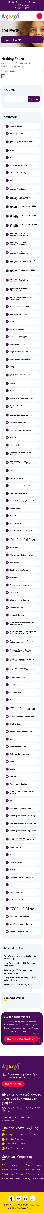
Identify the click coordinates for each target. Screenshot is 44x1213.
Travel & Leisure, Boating (21, 877)
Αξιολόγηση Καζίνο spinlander (23, 555)
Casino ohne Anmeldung (21, 391)
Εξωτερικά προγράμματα (15, 1178)
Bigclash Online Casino (20, 352)
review (13, 801)
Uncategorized (17, 892)
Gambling (14, 516)
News (12, 700)
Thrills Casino (16, 862)
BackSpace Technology (26, 1208)
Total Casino (15, 870)
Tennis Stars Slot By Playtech (18, 984)
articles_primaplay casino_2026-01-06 (19, 234)
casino (13, 383)
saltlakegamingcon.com (20, 808)
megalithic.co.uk (17, 615)
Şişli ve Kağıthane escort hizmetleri (21, 298)
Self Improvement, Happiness (23, 831)
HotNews (14, 547)
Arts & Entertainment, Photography (20, 289)
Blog (12, 367)
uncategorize (16, 885)
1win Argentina (16, 134)
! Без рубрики (16, 126)
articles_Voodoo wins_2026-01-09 (23, 271)
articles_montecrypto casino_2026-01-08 (20, 198)
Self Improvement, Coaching (22, 816)
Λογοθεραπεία (10, 1165)
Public (13, 776)
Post (12, 761)
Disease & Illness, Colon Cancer (20, 453)
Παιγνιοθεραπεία (35, 1174)
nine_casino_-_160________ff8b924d (22, 708)
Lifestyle (14, 592)
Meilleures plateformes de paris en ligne (22, 623)
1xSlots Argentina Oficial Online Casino (21, 142)
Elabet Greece (16, 478)
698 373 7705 (23, 8)
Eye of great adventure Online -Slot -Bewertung (21, 957)
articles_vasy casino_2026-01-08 (23, 262)
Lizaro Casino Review (19, 600)
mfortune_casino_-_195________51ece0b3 (22, 669)
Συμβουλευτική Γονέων (19, 570)
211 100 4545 (23, 5)
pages (13, 739)
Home (7, 40)
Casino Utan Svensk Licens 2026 (22, 406)
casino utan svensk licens (21, 398)
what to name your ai (19, 916)
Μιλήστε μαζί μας (13, 1084)
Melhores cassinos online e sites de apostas (22, 660)
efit (12, 471)
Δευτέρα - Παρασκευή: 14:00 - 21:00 (21, 1134)
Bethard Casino (17, 329)
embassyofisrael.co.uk (20, 486)
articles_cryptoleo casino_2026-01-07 (19, 188)
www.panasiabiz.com (19, 931)
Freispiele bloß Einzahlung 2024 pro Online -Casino (20, 978)
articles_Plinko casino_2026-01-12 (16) (23, 207)
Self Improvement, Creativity (23, 823)
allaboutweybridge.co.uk (21, 173)
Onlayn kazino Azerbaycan (22, 716)
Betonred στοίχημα (18, 337)
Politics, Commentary (19, 754)
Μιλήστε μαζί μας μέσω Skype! (21, 1039)
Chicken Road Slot (18, 422)
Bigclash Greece (17, 344)
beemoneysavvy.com (19, 314)
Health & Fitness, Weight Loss (23, 531)
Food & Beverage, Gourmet (22, 501)
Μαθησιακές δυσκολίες (19, 585)
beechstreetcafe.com (20, 307)
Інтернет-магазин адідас (21, 430)
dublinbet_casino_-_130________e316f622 (22, 462)
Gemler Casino (16, 523)
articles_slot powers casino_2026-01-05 (19, 252)
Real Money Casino (18, 784)
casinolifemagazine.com (21, 415)
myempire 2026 (17, 692)
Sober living (15, 847)
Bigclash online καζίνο (20, 359)
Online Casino (16, 724)
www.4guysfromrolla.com (21, 924)
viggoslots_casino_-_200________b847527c (22, 908)
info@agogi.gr (17, 1138)
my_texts (14, 685)
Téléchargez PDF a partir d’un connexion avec (18, 971)
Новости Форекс (17, 445)
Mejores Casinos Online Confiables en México (20, 651)
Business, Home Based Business (20, 375)
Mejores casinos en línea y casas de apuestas (21, 641)
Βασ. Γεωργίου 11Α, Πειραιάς (23, 2)
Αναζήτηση (10, 89)
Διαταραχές (15, 562)
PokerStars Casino (18, 746)
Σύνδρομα (14, 577)
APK (12, 180)
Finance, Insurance (18, 493)
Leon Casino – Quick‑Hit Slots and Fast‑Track (19, 964)
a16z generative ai (18, 165)
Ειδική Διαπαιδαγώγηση (14, 1169)
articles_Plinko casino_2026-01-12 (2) (23, 216)
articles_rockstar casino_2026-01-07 (19, 243)
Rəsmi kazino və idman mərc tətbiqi (22, 792)
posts (12, 769)
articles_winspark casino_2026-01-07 (19, 280)
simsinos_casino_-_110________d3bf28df (22, 839)
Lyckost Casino (16, 607)
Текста (13, 437)
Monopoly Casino (17, 677)
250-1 (12, 150)
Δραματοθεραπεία (36, 1178)
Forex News (15, 508)
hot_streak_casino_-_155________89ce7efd (22, 539)
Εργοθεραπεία (34, 1165)
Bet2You (14, 322)
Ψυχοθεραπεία (34, 1169)
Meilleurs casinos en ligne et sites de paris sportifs (23, 632)
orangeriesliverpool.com (21, 731)
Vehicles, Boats (17, 900)
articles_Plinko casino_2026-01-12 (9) (23, 225)
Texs (12, 855)
